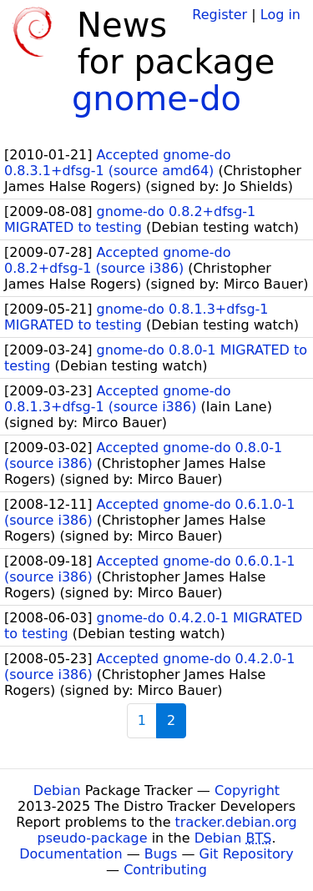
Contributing (165, 870)
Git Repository (246, 854)
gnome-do (156, 98)
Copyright (247, 790)
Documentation (70, 854)
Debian (57, 790)
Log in (280, 15)
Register (219, 15)
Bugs (161, 854)
